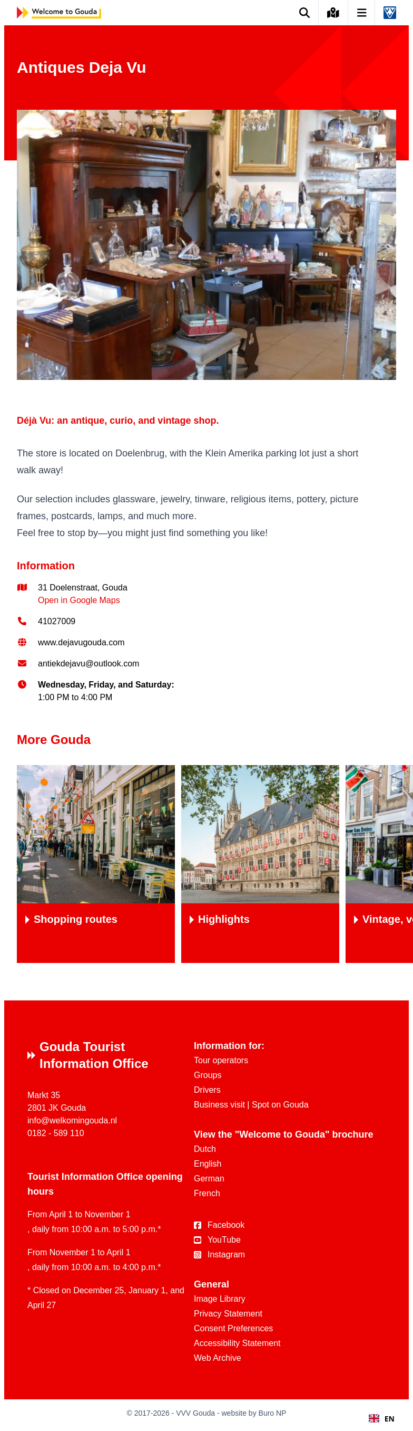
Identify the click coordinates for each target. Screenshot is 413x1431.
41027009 (56, 621)
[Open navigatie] (362, 12)
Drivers (207, 1089)
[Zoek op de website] (305, 12)
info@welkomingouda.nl (72, 1120)
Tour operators (221, 1060)
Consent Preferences (233, 1328)
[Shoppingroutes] (96, 864)
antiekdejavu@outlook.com (88, 663)
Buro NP (273, 1413)
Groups (207, 1075)
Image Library (219, 1298)
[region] (206, 864)
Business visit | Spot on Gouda (251, 1104)
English (207, 1163)
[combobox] (381, 1418)
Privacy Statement (228, 1313)
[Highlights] (260, 864)
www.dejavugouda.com (81, 642)
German (209, 1178)
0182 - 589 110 (55, 1133)
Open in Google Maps (79, 600)
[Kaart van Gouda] (333, 12)
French (207, 1193)
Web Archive (217, 1357)
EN (382, 1419)
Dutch (205, 1148)
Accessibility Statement (237, 1343)
